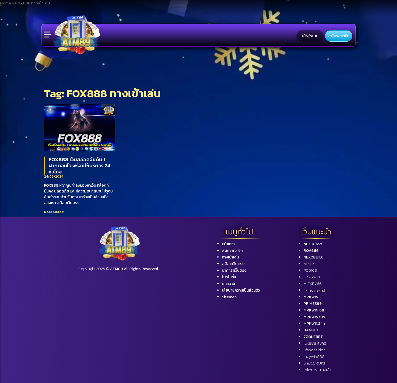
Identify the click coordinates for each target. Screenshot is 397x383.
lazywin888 (314, 357)
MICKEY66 (313, 284)
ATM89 (310, 264)
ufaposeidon (315, 350)
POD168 (310, 270)
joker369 (317, 370)
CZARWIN (312, 277)
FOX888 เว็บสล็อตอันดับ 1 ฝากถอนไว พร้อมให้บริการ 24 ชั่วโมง (79, 165)
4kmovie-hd (314, 290)
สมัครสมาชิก (339, 36)
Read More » (54, 211)
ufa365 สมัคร (314, 363)
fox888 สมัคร (315, 343)
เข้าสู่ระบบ (310, 36)
